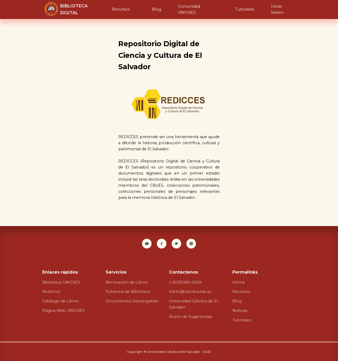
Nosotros (51, 291)
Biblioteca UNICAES (61, 282)
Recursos (121, 9)
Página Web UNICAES (63, 310)
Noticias (239, 310)
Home (238, 282)
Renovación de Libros (127, 282)
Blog (156, 9)
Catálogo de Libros (60, 301)
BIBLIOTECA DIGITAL (74, 9)
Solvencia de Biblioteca (128, 291)
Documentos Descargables (132, 301)
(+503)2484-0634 (185, 282)
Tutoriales (244, 9)
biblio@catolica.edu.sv (190, 291)
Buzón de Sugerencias (190, 316)
